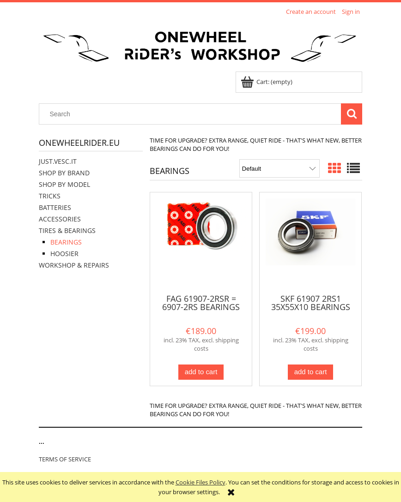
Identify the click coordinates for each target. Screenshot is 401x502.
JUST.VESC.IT (58, 161)
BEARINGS (66, 242)
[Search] (351, 114)
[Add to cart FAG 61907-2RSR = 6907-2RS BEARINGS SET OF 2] (201, 372)
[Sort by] (279, 168)
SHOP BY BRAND (64, 172)
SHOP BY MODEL (64, 184)
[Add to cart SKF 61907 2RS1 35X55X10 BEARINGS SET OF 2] (310, 372)
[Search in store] (192, 114)
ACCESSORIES (60, 219)
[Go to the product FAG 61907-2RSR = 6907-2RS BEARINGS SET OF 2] (201, 242)
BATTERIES (55, 207)
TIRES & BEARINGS (67, 230)
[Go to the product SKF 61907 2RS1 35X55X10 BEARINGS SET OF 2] (310, 242)
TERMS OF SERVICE (65, 459)
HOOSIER (64, 253)
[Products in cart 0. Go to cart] (267, 82)
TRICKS (50, 195)
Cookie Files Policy (200, 482)
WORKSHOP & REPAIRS (74, 265)
